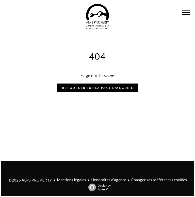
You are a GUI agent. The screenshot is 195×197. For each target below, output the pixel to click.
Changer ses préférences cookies (159, 179)
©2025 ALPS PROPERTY (30, 180)
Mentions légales (71, 179)
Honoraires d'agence (108, 179)
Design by (98, 187)
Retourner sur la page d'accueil (97, 88)
